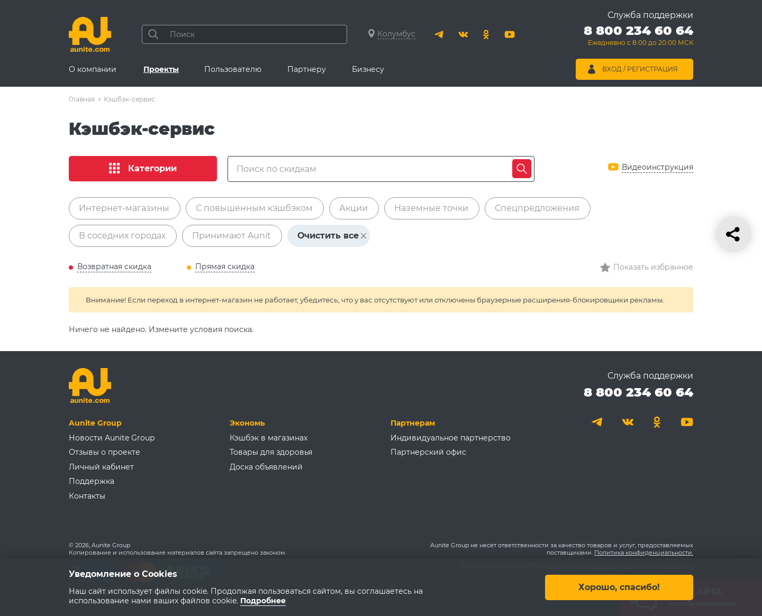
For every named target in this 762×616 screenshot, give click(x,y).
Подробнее (263, 600)
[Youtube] (509, 34)
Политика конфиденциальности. (643, 552)
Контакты (87, 496)
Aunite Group (95, 423)
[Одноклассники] (486, 34)
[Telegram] (439, 34)
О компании (92, 69)
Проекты (161, 69)
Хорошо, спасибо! (619, 587)
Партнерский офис (428, 452)
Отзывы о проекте (104, 452)
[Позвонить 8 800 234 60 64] (638, 37)
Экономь (247, 423)
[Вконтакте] (463, 34)
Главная (82, 99)
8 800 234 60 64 (638, 392)
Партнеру (306, 69)
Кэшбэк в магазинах (268, 438)
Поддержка (91, 481)
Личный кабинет (101, 467)
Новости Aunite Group (112, 438)
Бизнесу (368, 69)
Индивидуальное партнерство (451, 438)
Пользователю (232, 69)
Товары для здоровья (271, 452)
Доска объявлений (266, 467)
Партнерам (413, 423)
